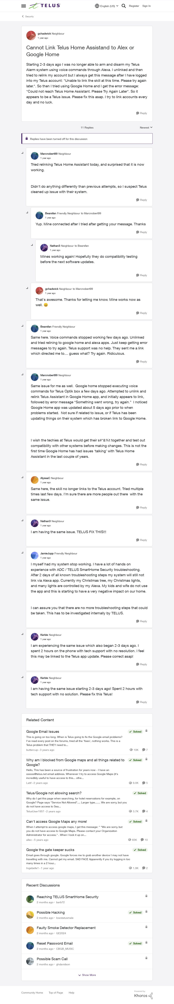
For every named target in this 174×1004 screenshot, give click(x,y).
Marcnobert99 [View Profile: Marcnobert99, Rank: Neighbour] (48, 153)
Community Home (32, 992)
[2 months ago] (45, 902)
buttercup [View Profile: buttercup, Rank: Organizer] (32, 749)
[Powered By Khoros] (143, 995)
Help (71, 992)
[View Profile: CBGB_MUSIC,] (30, 946)
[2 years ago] (40, 783)
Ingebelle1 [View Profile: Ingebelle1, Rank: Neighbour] (32, 868)
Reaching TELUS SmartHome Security (68, 897)
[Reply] (141, 113)
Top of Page (56, 992)
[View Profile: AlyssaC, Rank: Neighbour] (34, 480)
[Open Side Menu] (23, 6)
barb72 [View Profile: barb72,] (60, 902)
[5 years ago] (40, 840)
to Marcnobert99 (91, 213)
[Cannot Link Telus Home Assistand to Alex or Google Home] (45, 158)
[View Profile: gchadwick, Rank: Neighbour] (31, 35)
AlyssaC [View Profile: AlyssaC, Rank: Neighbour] (45, 478)
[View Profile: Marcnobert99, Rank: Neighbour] (34, 156)
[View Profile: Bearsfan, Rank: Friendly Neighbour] (39, 215)
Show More (87, 975)
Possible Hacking (51, 912)
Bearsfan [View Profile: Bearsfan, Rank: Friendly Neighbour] (50, 213)
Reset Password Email (55, 943)
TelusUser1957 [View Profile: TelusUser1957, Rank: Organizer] (35, 811)
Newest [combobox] (146, 127)
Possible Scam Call (52, 959)
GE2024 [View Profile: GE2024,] (61, 933)
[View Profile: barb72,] (30, 899)
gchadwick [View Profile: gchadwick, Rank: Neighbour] (44, 33)
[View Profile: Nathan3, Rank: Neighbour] (44, 247)
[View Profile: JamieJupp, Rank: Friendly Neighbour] (34, 555)
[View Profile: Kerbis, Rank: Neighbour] (34, 637)
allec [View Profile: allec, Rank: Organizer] (29, 839)
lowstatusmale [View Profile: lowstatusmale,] (64, 917)
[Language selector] (106, 6)
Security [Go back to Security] (27, 16)
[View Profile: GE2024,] (30, 930)
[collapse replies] (22, 153)
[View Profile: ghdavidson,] (30, 961)
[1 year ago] (47, 868)
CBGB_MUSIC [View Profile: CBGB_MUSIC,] (65, 948)
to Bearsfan (82, 245)
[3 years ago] (46, 750)
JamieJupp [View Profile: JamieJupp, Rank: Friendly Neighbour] (46, 553)
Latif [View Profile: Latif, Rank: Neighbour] (28, 782)
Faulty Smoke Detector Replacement (66, 928)
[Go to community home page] (45, 6)
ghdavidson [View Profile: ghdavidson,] (63, 964)
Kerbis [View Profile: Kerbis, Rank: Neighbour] (44, 634)
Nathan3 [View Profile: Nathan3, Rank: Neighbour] (55, 245)
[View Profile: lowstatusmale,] (30, 915)
